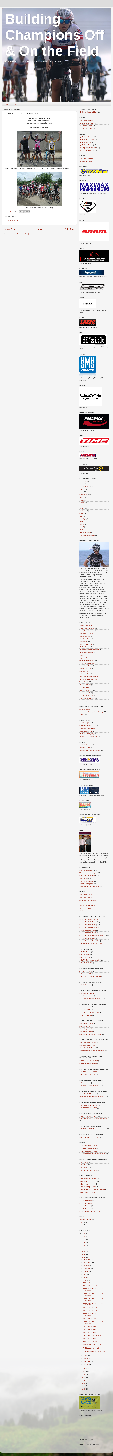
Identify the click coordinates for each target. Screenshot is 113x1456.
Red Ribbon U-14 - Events (88, 1072)
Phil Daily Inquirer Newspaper (89, 886)
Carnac (81, 513)
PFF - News (83, 1165)
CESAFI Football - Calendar (88, 919)
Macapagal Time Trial (86, 652)
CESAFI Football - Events (88, 922)
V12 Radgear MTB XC (86, 698)
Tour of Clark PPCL (85, 690)
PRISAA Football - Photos (88, 1151)
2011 (84, 1257)
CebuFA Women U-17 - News (89, 1137)
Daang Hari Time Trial (86, 631)
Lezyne (81, 524)
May (85, 1280)
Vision (81, 508)
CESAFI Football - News (87, 925)
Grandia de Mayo (85, 639)
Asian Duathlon (84, 709)
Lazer (81, 492)
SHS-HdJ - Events (85, 1203)
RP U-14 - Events (85, 1007)
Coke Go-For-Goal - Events (88, 1061)
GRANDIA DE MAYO (90, 1286)
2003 (84, 1389)
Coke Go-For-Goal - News (88, 1063)
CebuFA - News (84, 954)
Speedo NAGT (84, 671)
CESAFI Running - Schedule (89, 941)
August (86, 1271)
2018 (84, 1236)
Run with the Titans (85, 666)
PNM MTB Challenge (86, 663)
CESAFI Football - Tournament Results (92, 935)
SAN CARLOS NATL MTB (92, 1335)
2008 (84, 1374)
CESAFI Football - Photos (88, 927)
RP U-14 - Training (85, 1015)
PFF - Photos (83, 1167)
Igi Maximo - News (85, 142)
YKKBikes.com (84, 486)
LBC (80, 516)
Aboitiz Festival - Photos (87, 1048)
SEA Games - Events (86, 993)
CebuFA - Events (85, 952)
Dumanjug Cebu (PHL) (87, 728)
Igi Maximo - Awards (86, 137)
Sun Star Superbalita (86, 881)
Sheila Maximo (84, 911)
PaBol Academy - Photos (87, 1187)
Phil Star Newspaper (86, 884)
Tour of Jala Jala (84, 693)
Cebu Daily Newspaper (87, 875)
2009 (84, 1371)
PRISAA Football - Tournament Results (92, 1154)
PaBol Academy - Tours (87, 1192)
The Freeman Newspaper (88, 873)
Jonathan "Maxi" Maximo (87, 900)
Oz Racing (82, 511)
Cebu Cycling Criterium (87, 628)
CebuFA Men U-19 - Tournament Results (93, 1129)
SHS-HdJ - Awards (85, 1200)
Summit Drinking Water (87, 535)
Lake (81, 521)
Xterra (81, 701)
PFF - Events (83, 1162)
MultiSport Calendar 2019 (88, 112)
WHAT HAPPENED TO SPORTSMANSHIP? (91, 1348)
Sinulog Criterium (85, 668)
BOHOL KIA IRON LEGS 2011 (93, 1344)
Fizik (81, 497)
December (87, 1259)
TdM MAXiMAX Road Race (88, 676)
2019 (84, 1233)
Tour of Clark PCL (85, 687)
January (86, 1364)
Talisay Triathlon (84, 674)
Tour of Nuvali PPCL (86, 695)
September (87, 1268)
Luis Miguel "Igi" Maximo (87, 148)
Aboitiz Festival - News (87, 1045)
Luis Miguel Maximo (86, 150)
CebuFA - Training (85, 963)
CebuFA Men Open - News (88, 1116)
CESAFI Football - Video (87, 938)
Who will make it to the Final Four (90, 943)
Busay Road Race (85, 625)
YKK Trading (83, 481)
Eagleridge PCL (84, 636)
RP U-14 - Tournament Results (89, 1012)
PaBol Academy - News (87, 1184)
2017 (84, 1239)
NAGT (81, 655)
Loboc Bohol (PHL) (85, 731)
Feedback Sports (85, 532)
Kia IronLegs (83, 641)
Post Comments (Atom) (21, 234)
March (86, 1358)
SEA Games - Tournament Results (90, 998)
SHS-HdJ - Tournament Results (89, 1211)
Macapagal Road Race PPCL (89, 650)
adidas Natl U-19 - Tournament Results (92, 1096)
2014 (84, 1248)
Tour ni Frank (83, 682)
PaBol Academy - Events (87, 1181)
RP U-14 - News (84, 1009)
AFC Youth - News (85, 985)
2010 (84, 1368)
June (85, 1277)
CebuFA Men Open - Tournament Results (93, 1119)
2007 (84, 1377)
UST (80, 1225)
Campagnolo (83, 494)
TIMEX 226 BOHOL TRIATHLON (94, 1352)
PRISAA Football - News (87, 1148)
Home (6, 104)
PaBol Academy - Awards (87, 1178)
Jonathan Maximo (85, 903)
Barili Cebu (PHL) (85, 723)
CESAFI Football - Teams (87, 933)
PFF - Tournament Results (88, 1170)
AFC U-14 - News (85, 974)
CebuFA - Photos (85, 957)
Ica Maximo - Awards (86, 123)
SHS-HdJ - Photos (85, 1208)
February (87, 1361)
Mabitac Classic (84, 647)
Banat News (83, 878)
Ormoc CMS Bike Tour (86, 660)
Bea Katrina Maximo (86, 159)
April (85, 1355)
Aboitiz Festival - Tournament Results (91, 1051)
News (81, 1222)
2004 (84, 1386)
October (86, 1265)
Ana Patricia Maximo (86, 120)
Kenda (81, 500)
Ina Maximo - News (85, 161)
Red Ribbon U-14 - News (87, 1074)
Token (81, 484)
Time (81, 529)
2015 (84, 1245)
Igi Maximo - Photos (86, 145)
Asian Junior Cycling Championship (91, 712)
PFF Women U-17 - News (88, 1108)
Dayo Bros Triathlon (86, 633)
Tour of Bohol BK (85, 685)
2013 (84, 1251)
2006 (84, 1380)
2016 (84, 1242)
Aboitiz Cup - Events (86, 1023)
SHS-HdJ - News (85, 1206)
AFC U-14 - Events (85, 971)
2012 (84, 1254)
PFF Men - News (85, 1083)
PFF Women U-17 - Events (88, 1105)
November (87, 1262)
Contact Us (16, 104)
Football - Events (85, 747)
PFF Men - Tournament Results (89, 1085)
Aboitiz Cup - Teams (86, 1031)
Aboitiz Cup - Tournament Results (90, 1034)
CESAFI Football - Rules (87, 930)
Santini (81, 503)
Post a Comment (12, 220)
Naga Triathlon (84, 658)
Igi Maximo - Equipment (87, 139)
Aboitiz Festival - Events (87, 1042)
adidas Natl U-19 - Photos (88, 1094)
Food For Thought (85, 1219)
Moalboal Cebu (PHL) (86, 734)
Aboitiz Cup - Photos (86, 1029)
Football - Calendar (85, 745)
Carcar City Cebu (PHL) (87, 725)
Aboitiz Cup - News (85, 1026)
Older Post (69, 229)
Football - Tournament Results (89, 750)
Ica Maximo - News (85, 126)
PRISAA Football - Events (88, 1145)
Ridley (81, 489)
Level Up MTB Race (86, 644)
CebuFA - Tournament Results (89, 960)
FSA (80, 505)
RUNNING (86, 1283)
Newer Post (9, 229)
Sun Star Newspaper (86, 870)
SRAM (81, 527)
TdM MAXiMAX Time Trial (88, 679)
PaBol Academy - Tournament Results (92, 1189)
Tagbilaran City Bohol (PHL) (88, 736)
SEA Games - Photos (86, 996)
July (85, 1274)
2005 (84, 1383)
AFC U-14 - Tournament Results (90, 976)
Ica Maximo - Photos (86, 128)
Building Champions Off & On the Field (54, 35)
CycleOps (82, 519)
